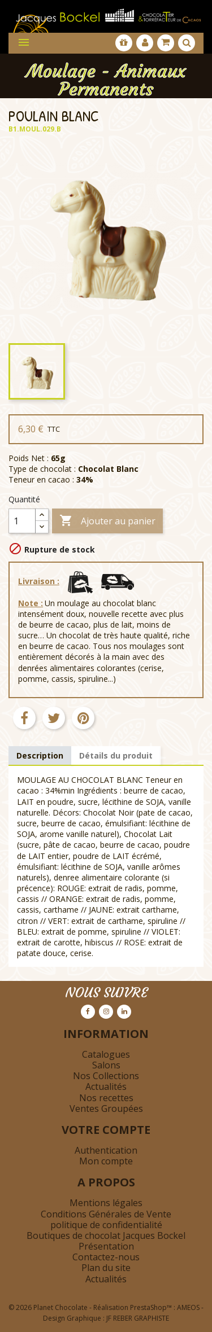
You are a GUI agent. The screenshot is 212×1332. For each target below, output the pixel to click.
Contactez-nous (106, 1257)
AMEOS (188, 1307)
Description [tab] (39, 755)
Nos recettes (106, 1098)
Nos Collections (106, 1076)
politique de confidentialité (106, 1225)
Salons (106, 1065)
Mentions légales (106, 1203)
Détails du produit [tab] (116, 755)
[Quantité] (22, 521)
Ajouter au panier (107, 521)
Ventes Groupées (106, 1108)
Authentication (106, 1150)
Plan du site (106, 1267)
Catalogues (106, 1054)
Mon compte (106, 1161)
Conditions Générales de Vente (106, 1214)
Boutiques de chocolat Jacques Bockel (106, 1235)
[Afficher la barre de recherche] (186, 42)
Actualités (106, 1086)
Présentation (106, 1246)
